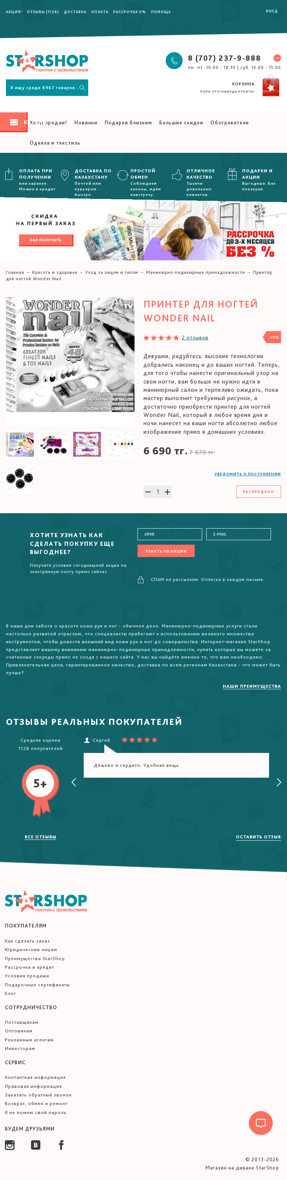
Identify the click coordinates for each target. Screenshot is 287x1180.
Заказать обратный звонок (38, 1095)
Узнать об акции (166, 551)
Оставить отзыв (258, 836)
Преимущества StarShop (35, 958)
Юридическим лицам (31, 949)
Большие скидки (181, 122)
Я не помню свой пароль (36, 1112)
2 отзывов (195, 338)
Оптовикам (19, 1031)
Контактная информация (35, 1077)
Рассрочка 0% (129, 11)
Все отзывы (40, 836)
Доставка (75, 11)
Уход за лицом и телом (111, 272)
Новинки (86, 122)
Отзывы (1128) (43, 11)
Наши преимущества (252, 686)
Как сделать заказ (27, 941)
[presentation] (74, 782)
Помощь (161, 11)
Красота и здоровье (54, 272)
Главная (15, 272)
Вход (272, 11)
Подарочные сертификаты (37, 984)
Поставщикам (21, 1022)
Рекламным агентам (29, 1040)
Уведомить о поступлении (248, 474)
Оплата (99, 11)
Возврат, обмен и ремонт (36, 1103)
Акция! (14, 11)
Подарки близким (128, 122)
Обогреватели (229, 122)
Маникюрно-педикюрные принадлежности (195, 272)
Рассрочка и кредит (29, 967)
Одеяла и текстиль (55, 143)
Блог (10, 993)
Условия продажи (27, 975)
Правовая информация (33, 1086)
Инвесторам (20, 1048)
